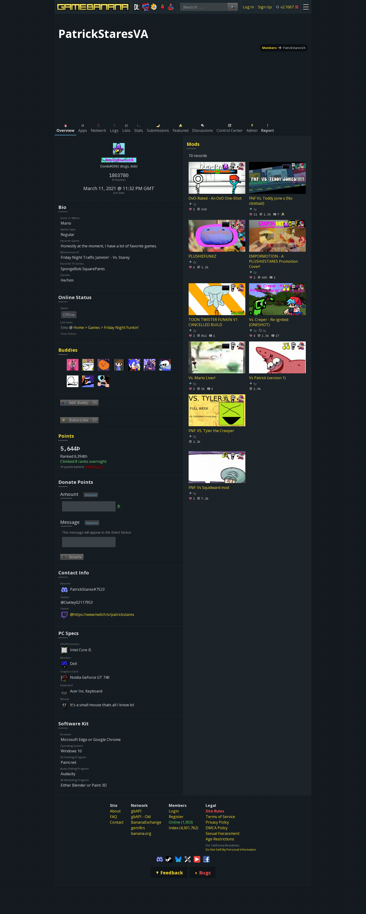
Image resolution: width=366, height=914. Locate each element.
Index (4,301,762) (183, 827)
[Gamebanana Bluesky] (178, 859)
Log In (248, 7)
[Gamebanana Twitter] (187, 859)
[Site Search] (232, 7)
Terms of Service (220, 816)
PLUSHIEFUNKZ (202, 256)
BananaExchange (146, 822)
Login (174, 811)
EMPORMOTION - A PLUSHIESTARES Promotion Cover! (273, 261)
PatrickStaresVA (294, 48)
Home (79, 327)
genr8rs (138, 827)
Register (176, 816)
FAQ (113, 816)
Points (66, 436)
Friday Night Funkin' (121, 327)
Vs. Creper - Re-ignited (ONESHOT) (268, 322)
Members (269, 48)
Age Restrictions (220, 839)
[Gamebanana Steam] (169, 859)
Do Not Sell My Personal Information (231, 849)
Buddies (67, 350)
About (115, 811)
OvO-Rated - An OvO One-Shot (215, 198)
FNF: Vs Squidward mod (209, 487)
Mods (193, 144)
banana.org (141, 833)
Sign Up (265, 7)
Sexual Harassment (222, 833)
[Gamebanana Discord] (159, 859)
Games (94, 327)
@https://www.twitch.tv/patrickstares (102, 614)
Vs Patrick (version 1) (267, 377)
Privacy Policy (217, 822)
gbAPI (136, 811)
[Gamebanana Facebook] (206, 859)
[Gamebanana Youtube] (197, 859)
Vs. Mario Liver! (202, 377)
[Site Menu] (305, 7)
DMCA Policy (217, 827)
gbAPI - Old (141, 816)
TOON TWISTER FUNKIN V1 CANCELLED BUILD (213, 322)
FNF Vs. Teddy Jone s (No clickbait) (270, 200)
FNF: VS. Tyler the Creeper (211, 430)
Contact (116, 822)
